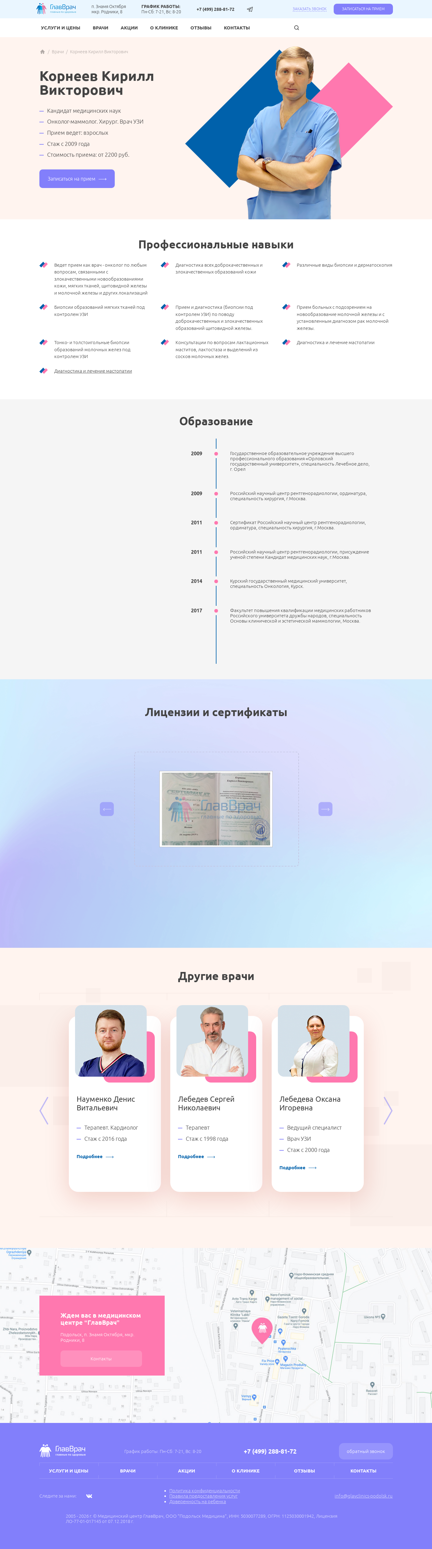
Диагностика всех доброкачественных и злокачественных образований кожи (219, 268)
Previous (44, 1111)
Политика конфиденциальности (204, 1490)
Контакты (237, 27)
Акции (129, 27)
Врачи (100, 27)
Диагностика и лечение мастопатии (336, 342)
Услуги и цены (60, 27)
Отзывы (201, 27)
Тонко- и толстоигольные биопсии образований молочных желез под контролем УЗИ (92, 349)
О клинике (164, 27)
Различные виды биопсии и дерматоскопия (344, 265)
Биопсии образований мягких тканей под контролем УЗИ (99, 310)
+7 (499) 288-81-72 (215, 9)
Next (388, 1111)
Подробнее (95, 1156)
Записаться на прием (363, 9)
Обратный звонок (366, 1451)
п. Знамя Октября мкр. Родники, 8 (108, 9)
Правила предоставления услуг (203, 1496)
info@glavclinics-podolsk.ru (364, 1496)
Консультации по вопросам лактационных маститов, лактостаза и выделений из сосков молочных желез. (222, 349)
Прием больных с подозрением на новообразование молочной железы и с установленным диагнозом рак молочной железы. (343, 317)
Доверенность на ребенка (197, 1501)
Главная (42, 52)
